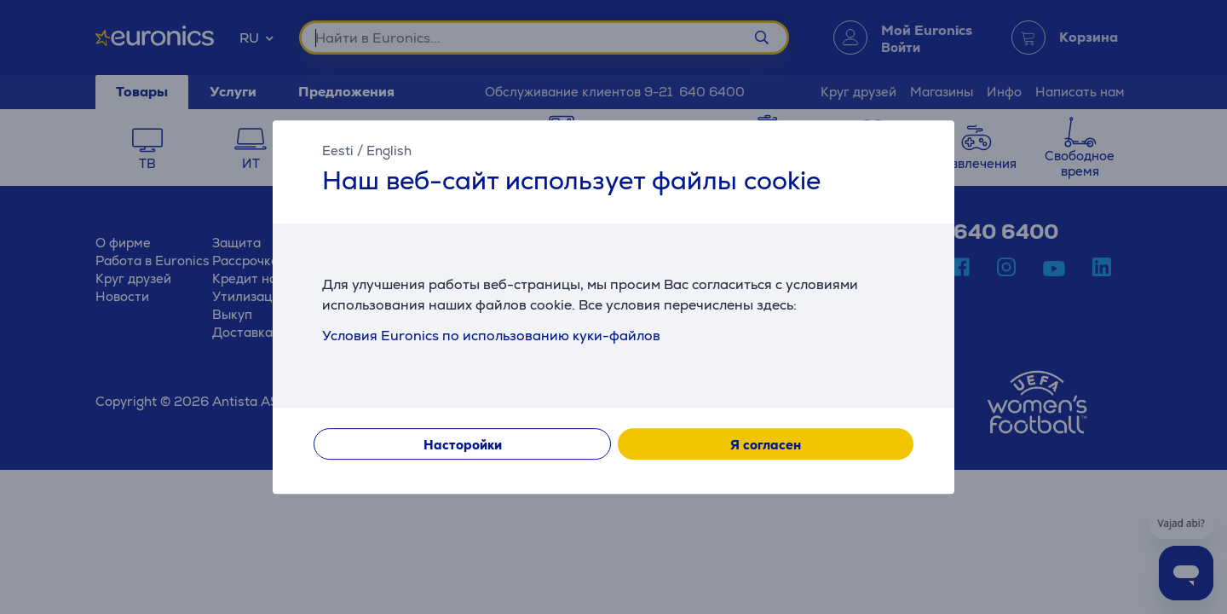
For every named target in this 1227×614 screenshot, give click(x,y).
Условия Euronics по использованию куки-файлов (491, 336)
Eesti (338, 150)
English (389, 150)
